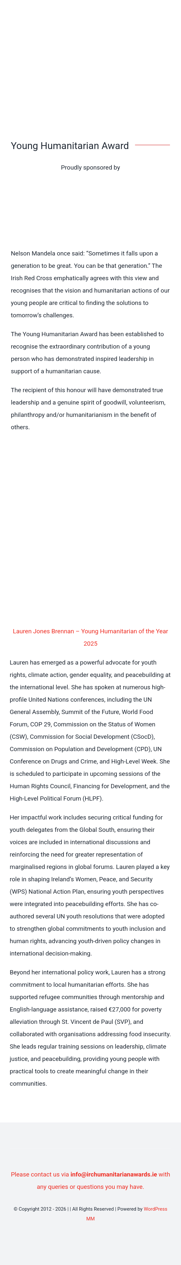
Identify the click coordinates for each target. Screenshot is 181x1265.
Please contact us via (41, 1174)
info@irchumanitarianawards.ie (114, 1174)
